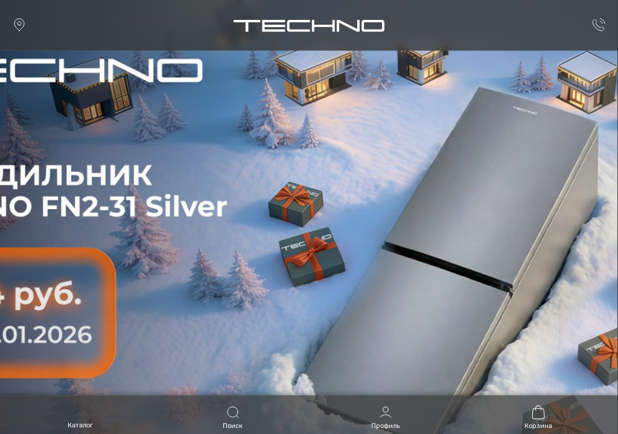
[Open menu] (80, 419)
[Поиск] (232, 415)
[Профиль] (385, 415)
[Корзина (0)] (538, 415)
